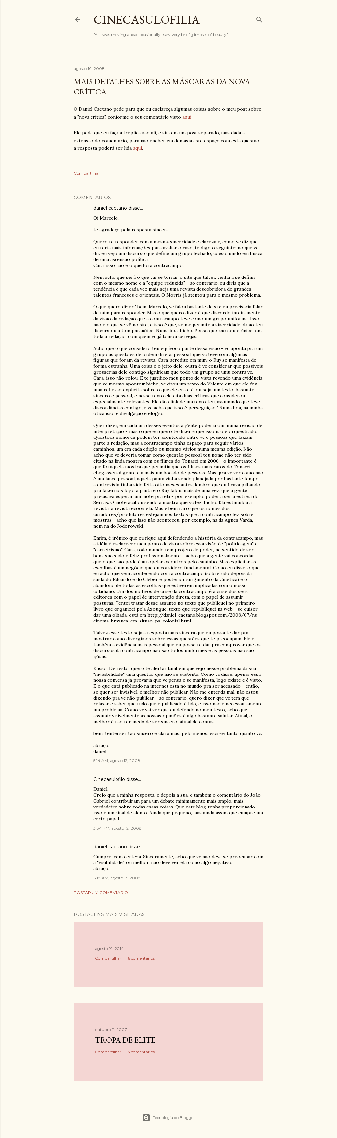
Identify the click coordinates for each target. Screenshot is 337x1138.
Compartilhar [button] (87, 173)
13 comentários (140, 1051)
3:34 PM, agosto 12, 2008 (117, 828)
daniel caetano (110, 208)
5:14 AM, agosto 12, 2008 (116, 760)
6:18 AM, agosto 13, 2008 (117, 877)
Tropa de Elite (125, 1040)
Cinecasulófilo (109, 779)
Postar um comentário (101, 892)
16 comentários (140, 958)
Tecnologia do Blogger (169, 1118)
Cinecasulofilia (146, 19)
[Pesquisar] (259, 18)
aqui (186, 117)
